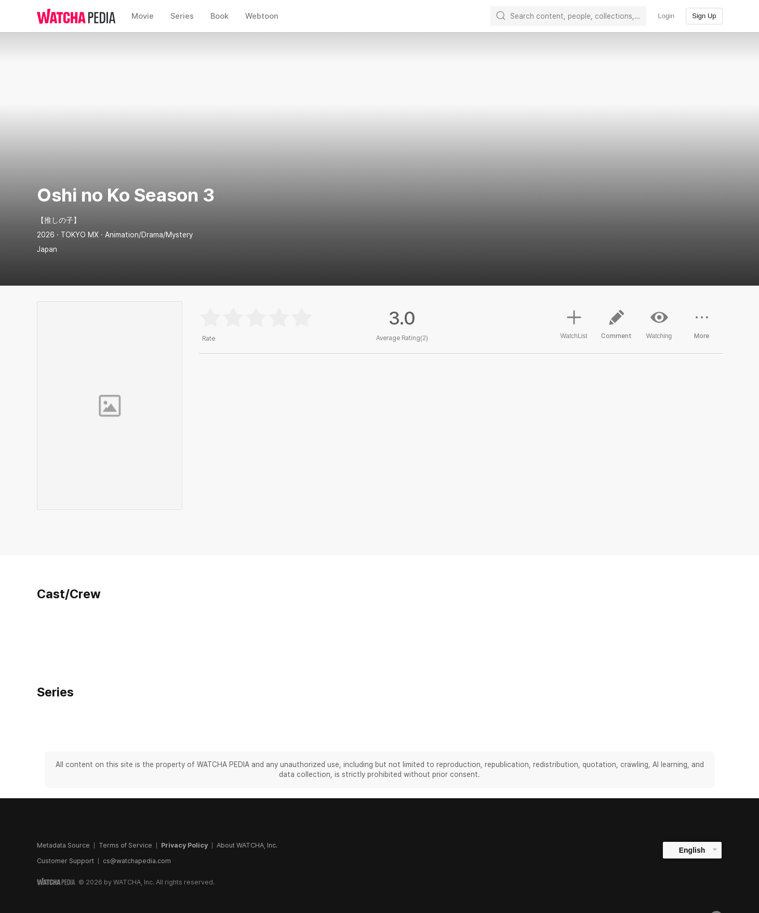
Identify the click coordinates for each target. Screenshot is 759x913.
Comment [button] (616, 328)
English (692, 850)
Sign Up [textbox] (704, 16)
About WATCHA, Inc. (247, 845)
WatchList (573, 323)
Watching (659, 324)
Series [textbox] (182, 16)
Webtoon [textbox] (261, 16)
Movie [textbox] (142, 16)
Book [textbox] (219, 16)
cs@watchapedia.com (137, 861)
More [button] (702, 328)
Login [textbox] (666, 16)
